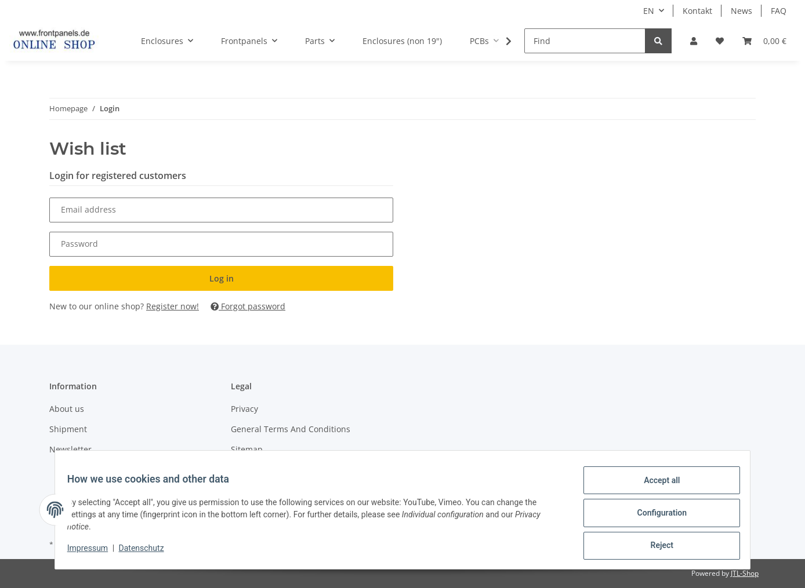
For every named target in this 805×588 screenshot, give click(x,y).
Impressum (94, 552)
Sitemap (247, 449)
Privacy (244, 408)
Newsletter (70, 449)
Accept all (655, 486)
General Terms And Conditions (290, 428)
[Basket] (764, 41)
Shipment (68, 428)
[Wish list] (719, 41)
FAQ (778, 10)
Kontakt (697, 10)
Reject (655, 547)
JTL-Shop (745, 573)
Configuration (655, 516)
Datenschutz (148, 552)
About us (66, 408)
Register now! (172, 306)
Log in (221, 278)
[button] (693, 41)
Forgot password (248, 306)
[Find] (585, 40)
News (741, 10)
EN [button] (648, 10)
